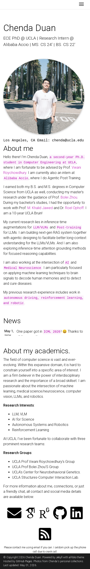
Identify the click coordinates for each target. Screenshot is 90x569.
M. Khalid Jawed (40, 208)
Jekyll (59, 557)
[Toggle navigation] (81, 4)
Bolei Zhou (69, 197)
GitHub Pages (24, 561)
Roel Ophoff (74, 208)
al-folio (72, 557)
